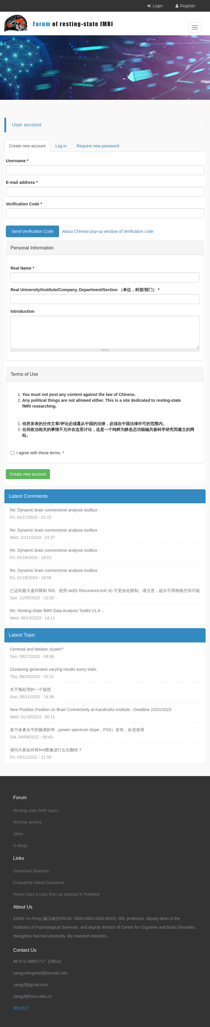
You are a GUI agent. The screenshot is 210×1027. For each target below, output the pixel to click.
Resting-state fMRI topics (36, 810)
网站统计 (21, 1008)
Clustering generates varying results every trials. (53, 669)
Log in (61, 146)
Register (187, 6)
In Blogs (20, 845)
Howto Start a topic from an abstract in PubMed (56, 894)
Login (158, 6)
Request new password (98, 146)
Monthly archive (27, 822)
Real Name (22, 268)
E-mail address (22, 182)
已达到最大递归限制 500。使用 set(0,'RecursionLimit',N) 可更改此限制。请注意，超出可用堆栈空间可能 (105, 590)
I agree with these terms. (37, 452)
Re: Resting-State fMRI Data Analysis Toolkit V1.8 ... (57, 610)
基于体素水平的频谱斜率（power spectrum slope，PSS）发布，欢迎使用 (77, 729)
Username (17, 160)
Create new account (29, 147)
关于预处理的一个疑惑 (30, 689)
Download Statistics (31, 871)
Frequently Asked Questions (38, 882)
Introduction (23, 311)
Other (18, 834)
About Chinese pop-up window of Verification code (107, 231)
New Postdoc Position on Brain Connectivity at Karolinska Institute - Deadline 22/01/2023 (90, 709)
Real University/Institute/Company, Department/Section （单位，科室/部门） (85, 289)
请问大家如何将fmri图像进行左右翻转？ (46, 749)
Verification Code (24, 204)
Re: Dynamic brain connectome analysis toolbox (53, 510)
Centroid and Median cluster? (36, 649)
